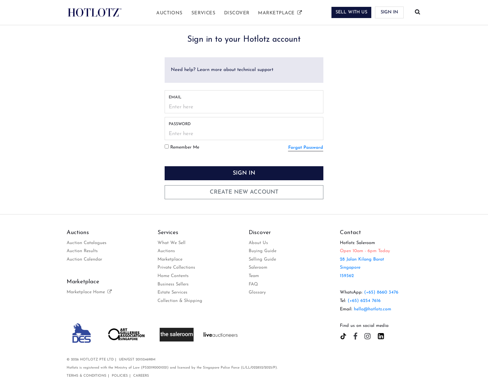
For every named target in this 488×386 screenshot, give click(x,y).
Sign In (389, 12)
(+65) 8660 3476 (381, 292)
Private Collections (176, 267)
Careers (141, 376)
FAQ (253, 284)
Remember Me (184, 147)
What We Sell (171, 243)
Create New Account (244, 192)
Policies (120, 376)
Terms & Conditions (86, 376)
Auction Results (82, 251)
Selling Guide (262, 259)
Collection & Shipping (179, 301)
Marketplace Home (90, 292)
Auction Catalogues (86, 243)
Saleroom (258, 267)
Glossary (257, 292)
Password (180, 124)
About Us (258, 243)
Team (254, 276)
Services (203, 13)
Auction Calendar (84, 259)
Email (175, 97)
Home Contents (173, 276)
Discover (237, 13)
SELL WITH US (351, 12)
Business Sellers (173, 284)
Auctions (169, 13)
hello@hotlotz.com (372, 309)
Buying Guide (262, 251)
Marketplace (280, 13)
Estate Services (172, 292)
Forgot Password (305, 147)
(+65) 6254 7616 (364, 301)
